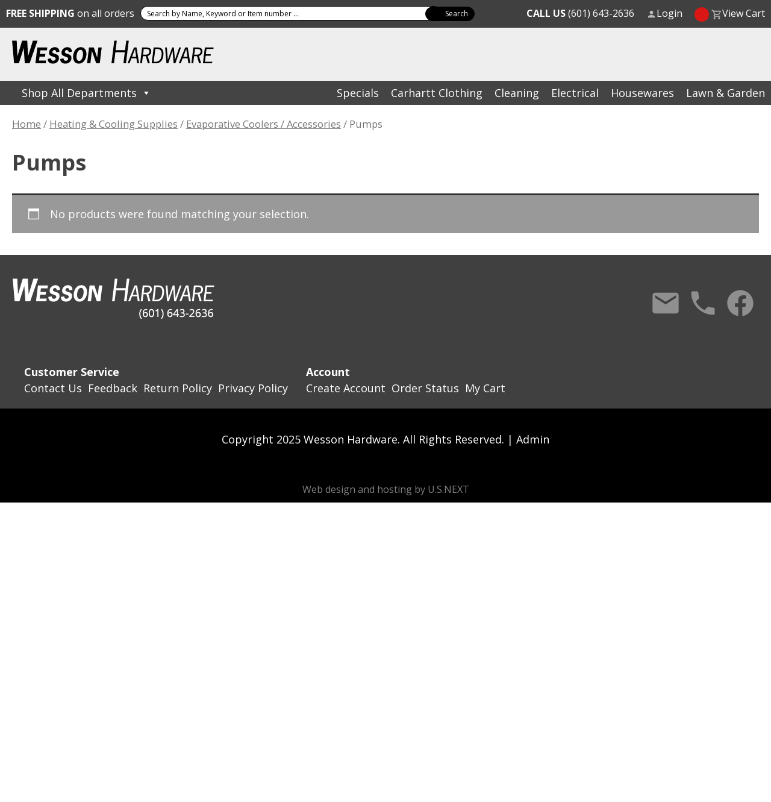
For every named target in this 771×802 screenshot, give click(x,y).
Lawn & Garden (725, 93)
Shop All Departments (86, 93)
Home (26, 124)
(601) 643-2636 (580, 13)
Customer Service (71, 372)
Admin (532, 439)
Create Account (346, 388)
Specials (358, 93)
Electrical (575, 93)
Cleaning (517, 93)
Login (669, 13)
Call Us (703, 303)
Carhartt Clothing (436, 93)
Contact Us (665, 303)
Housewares (642, 93)
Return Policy (177, 388)
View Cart (743, 13)
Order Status (425, 388)
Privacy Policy (253, 388)
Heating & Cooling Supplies (113, 124)
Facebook (740, 303)
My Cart (485, 388)
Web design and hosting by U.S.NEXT (385, 489)
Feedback (112, 388)
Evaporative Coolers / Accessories (263, 124)
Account (328, 372)
